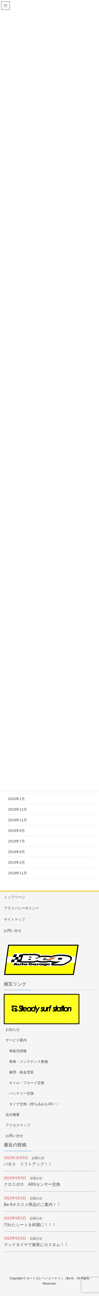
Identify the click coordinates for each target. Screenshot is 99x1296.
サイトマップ (14, 919)
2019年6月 (16, 852)
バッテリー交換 (21, 1093)
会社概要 (13, 1115)
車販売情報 (18, 1051)
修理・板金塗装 (21, 1072)
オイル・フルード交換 (26, 1083)
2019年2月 (16, 862)
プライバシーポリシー (21, 908)
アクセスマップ (18, 1125)
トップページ (14, 897)
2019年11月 (17, 820)
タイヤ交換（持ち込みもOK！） (34, 1104)
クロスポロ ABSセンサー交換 (32, 1184)
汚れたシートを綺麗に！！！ (30, 1225)
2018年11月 (17, 873)
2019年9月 (16, 831)
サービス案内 (16, 1040)
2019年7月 (16, 841)
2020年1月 (16, 799)
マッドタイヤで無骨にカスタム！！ (36, 1244)
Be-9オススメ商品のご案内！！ (32, 1204)
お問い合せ (12, 931)
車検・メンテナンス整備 (28, 1062)
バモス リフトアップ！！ (28, 1164)
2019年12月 (17, 809)
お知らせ (13, 1029)
